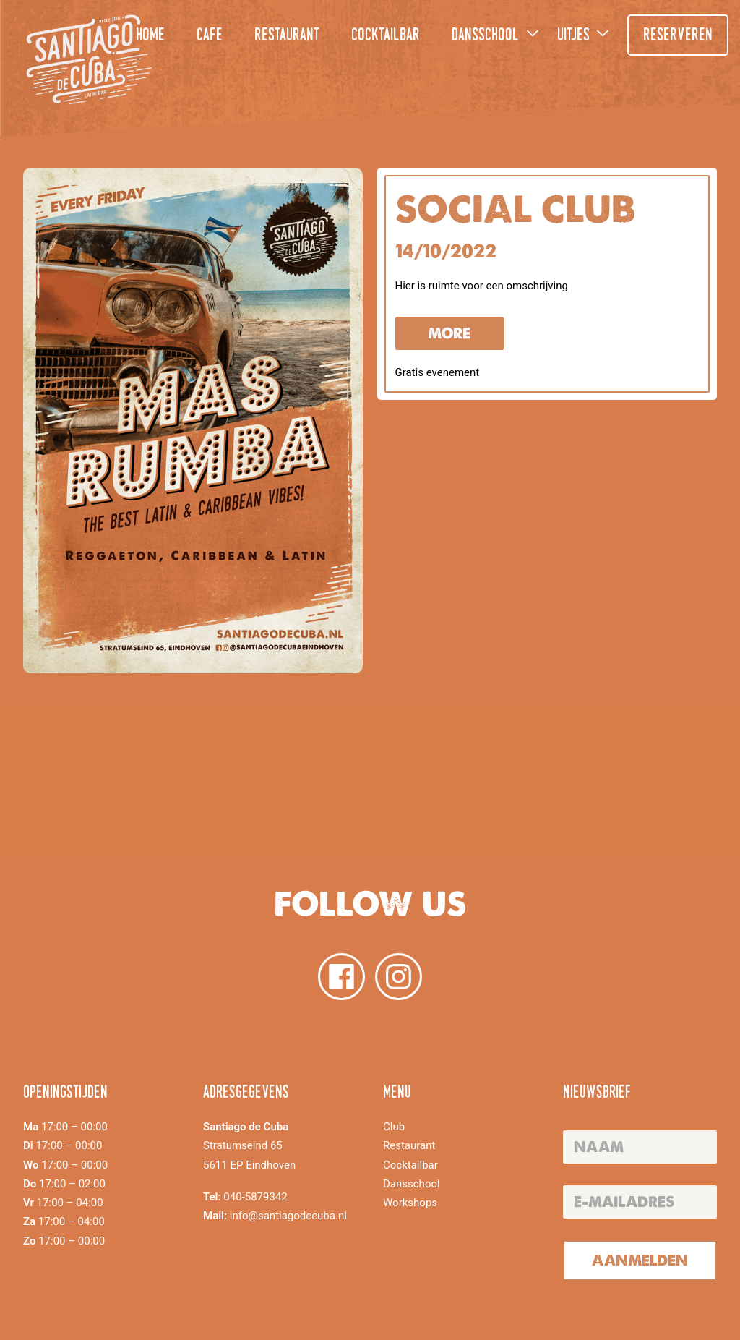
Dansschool (485, 36)
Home (150, 36)
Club (394, 1126)
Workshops (410, 1202)
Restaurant (287, 36)
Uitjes (573, 36)
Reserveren (678, 36)
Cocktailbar (385, 36)
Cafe (210, 36)
